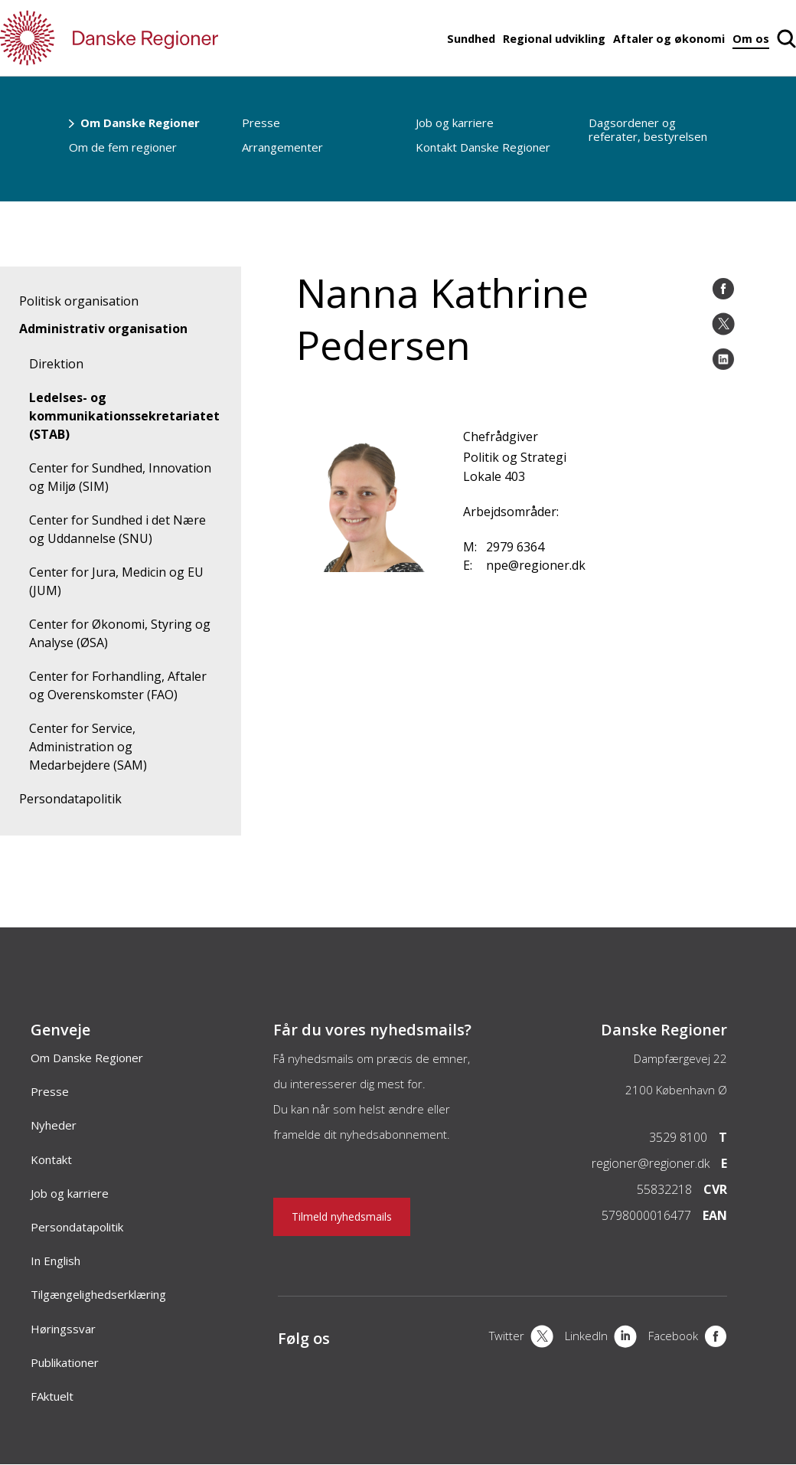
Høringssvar (63, 1328)
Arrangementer (282, 147)
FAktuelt (52, 1396)
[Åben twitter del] (723, 323)
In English (55, 1260)
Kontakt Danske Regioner (483, 147)
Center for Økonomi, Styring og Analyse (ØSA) (119, 633)
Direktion (56, 363)
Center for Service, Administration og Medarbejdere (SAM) (88, 746)
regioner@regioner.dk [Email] (651, 1163)
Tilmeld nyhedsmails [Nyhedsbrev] (342, 1216)
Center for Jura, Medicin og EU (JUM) (116, 581)
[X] (521, 1338)
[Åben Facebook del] (723, 288)
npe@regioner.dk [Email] (536, 565)
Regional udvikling (554, 38)
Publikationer (65, 1362)
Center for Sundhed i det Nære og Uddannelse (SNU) (117, 529)
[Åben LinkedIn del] (723, 359)
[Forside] (153, 38)
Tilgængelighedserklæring (98, 1294)
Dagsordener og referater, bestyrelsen (648, 129)
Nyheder (54, 1125)
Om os (750, 38)
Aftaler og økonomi (669, 38)
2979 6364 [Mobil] (515, 546)
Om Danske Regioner (140, 122)
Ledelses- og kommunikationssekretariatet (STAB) (124, 416)
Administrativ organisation (103, 328)
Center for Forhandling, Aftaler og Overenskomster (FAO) (118, 685)
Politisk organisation (79, 301)
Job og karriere (455, 122)
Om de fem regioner (123, 147)
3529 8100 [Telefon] (678, 1137)
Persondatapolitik (70, 798)
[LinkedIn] (601, 1338)
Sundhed (471, 38)
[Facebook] (687, 1338)
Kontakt (51, 1159)
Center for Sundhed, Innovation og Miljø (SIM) (120, 477)
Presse (261, 122)
